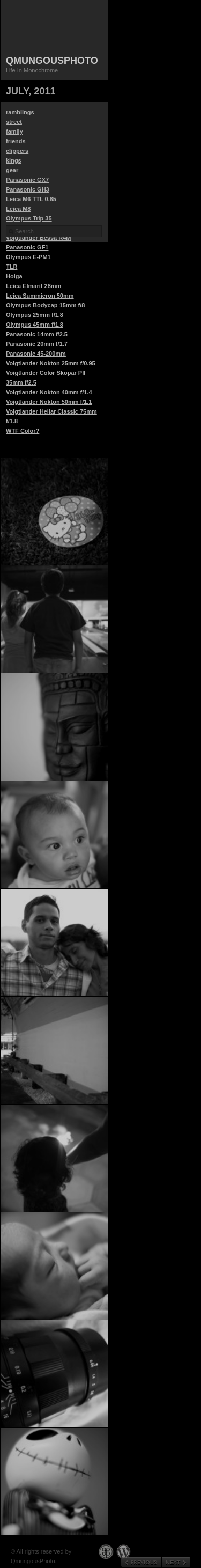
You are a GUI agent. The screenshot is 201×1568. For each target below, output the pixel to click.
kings (13, 160)
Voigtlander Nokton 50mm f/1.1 (49, 402)
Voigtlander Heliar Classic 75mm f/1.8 (51, 416)
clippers (17, 151)
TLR (11, 266)
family (14, 131)
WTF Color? (22, 431)
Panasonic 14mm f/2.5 (37, 334)
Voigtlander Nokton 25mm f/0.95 (50, 363)
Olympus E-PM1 (28, 257)
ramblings (20, 112)
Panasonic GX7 (27, 179)
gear (12, 170)
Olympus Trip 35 (29, 218)
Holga (14, 276)
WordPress (123, 1551)
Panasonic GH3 (27, 189)
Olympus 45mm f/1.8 (34, 324)
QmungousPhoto (52, 60)
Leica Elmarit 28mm (33, 286)
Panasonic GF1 (27, 247)
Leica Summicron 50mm (40, 295)
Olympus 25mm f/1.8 (34, 315)
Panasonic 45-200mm (36, 353)
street (14, 122)
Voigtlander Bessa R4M (38, 237)
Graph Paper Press (106, 1551)
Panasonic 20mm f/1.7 (37, 344)
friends (16, 141)
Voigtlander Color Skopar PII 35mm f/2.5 (45, 378)
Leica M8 (18, 208)
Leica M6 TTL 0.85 (31, 199)
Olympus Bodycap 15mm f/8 (45, 305)
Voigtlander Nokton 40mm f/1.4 (49, 392)
